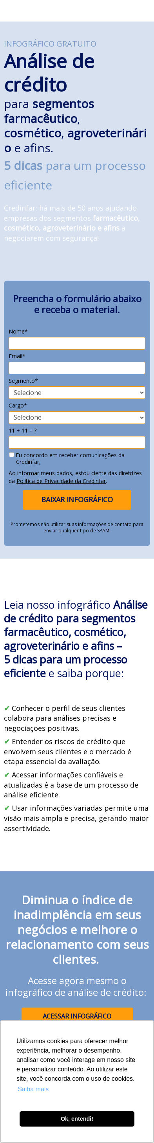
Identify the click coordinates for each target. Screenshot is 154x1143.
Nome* (18, 331)
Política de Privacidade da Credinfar (61, 481)
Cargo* (18, 405)
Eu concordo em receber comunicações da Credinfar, (67, 458)
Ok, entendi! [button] (77, 1119)
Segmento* (23, 380)
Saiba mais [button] (33, 1089)
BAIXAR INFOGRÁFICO (77, 499)
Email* (17, 356)
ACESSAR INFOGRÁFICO (77, 1016)
